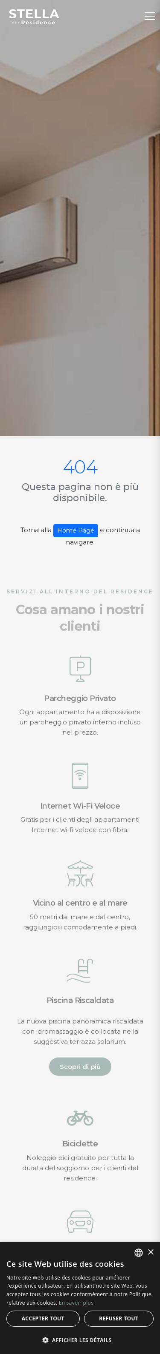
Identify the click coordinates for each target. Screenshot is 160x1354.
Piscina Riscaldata (80, 1006)
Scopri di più (80, 1073)
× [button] (150, 1252)
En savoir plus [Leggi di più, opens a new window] (76, 1302)
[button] (80, 1340)
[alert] (80, 1298)
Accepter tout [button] (43, 1318)
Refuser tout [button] (118, 1318)
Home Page (75, 530)
